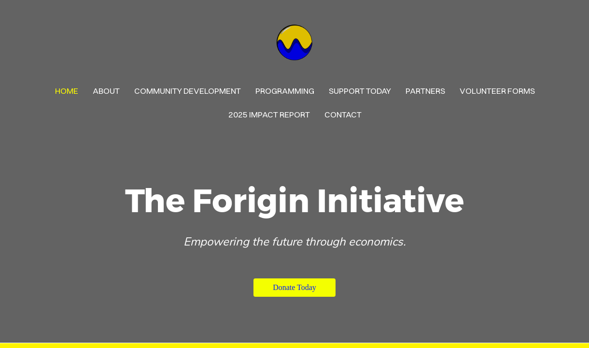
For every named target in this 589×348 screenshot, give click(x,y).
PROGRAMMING (284, 91)
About (106, 91)
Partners (425, 91)
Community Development (187, 91)
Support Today (360, 91)
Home (66, 91)
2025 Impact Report (269, 114)
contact (343, 114)
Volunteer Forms (497, 91)
